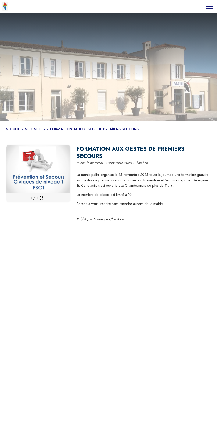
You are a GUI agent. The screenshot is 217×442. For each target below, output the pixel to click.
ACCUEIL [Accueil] (13, 128)
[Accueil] (5, 6)
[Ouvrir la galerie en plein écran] (42, 198)
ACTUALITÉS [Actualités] (35, 128)
